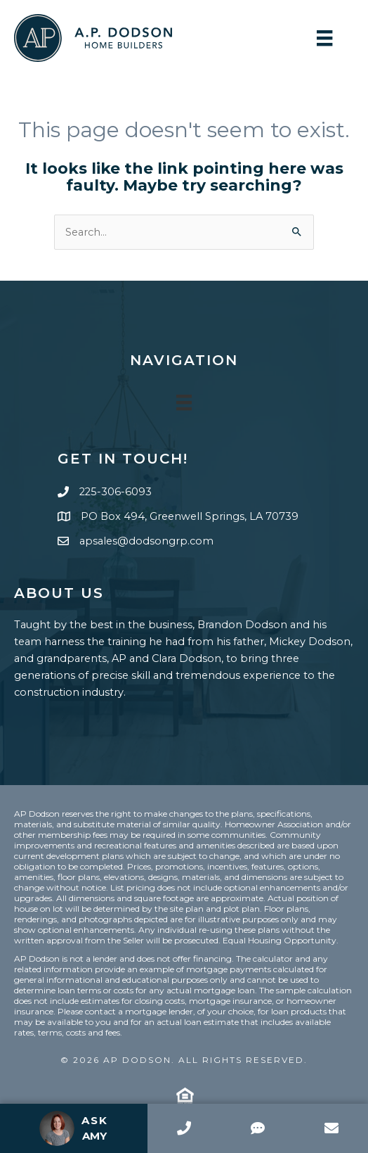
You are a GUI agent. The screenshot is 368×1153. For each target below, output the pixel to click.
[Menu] (324, 38)
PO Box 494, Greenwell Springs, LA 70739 (189, 516)
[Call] (184, 1128)
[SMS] (257, 1128)
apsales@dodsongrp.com (146, 541)
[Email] (331, 1128)
